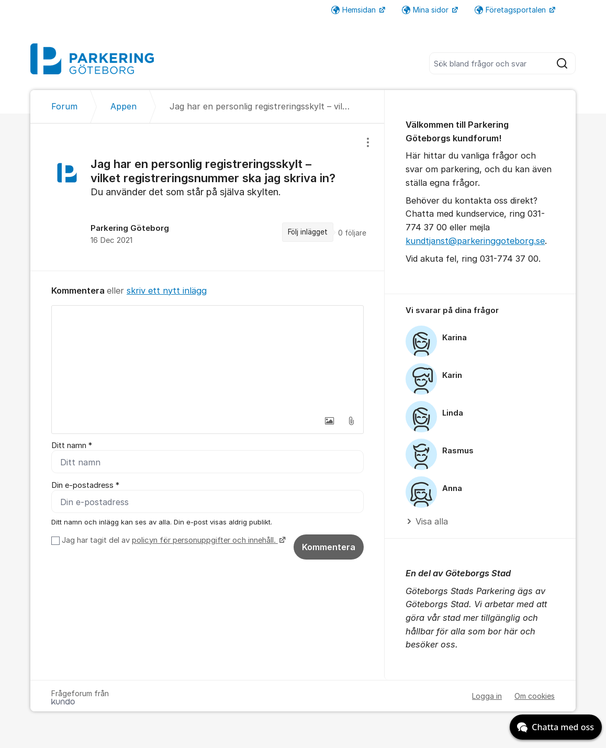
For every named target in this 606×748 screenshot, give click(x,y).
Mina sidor (426, 9)
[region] (207, 197)
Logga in (487, 695)
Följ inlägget (308, 232)
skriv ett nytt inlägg (167, 290)
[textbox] (207, 358)
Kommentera (328, 547)
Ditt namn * (71, 445)
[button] (329, 420)
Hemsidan (354, 9)
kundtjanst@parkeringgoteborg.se (475, 241)
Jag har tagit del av (172, 540)
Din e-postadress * (85, 485)
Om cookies (534, 695)
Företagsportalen (511, 9)
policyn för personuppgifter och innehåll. (205, 540)
